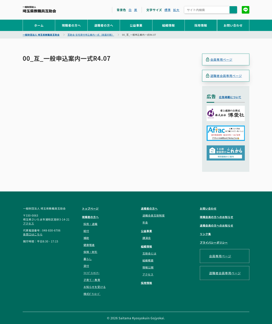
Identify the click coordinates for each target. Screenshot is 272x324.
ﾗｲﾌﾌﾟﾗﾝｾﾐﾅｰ (91, 273)
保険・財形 (90, 252)
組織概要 (148, 260)
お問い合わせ (233, 25)
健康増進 (89, 245)
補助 (86, 238)
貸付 (86, 266)
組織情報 (168, 25)
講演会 (146, 238)
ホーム (39, 25)
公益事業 (136, 25)
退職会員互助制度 (153, 215)
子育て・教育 (91, 280)
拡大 (176, 10)
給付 (86, 231)
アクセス (28, 223)
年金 (145, 222)
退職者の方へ (103, 25)
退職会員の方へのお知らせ (216, 225)
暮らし (87, 259)
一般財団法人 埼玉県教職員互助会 (39, 9)
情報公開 (148, 267)
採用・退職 (90, 224)
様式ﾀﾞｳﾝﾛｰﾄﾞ (91, 294)
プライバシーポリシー (214, 242)
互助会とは (149, 253)
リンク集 (205, 234)
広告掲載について (230, 97)
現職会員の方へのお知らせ (216, 217)
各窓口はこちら (33, 234)
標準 (167, 10)
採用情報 (200, 25)
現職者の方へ (71, 25)
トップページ (90, 208)
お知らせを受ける (94, 287)
